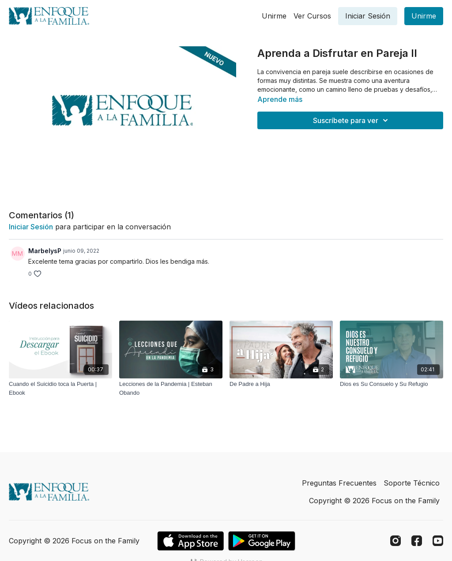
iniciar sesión (31, 226)
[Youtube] (438, 540)
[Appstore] (190, 541)
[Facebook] (416, 540)
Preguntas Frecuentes (339, 483)
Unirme (274, 15)
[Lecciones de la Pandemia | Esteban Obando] (170, 388)
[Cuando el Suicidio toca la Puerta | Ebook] (60, 388)
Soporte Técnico (412, 483)
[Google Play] (262, 541)
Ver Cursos (312, 15)
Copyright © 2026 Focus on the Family (374, 500)
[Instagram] (395, 540)
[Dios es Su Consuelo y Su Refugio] (391, 384)
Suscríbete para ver (352, 120)
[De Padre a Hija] (281, 384)
